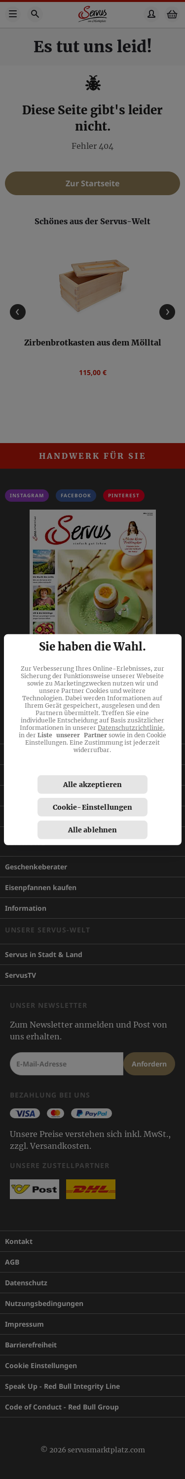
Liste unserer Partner (72, 735)
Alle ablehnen (92, 829)
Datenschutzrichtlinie (130, 727)
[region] (93, 739)
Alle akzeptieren (92, 784)
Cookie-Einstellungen (93, 807)
